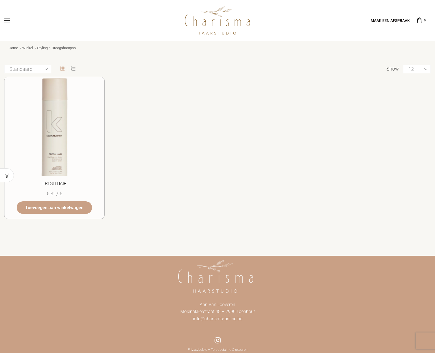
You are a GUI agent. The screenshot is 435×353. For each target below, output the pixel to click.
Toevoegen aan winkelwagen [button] (54, 207)
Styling (42, 48)
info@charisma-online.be (217, 318)
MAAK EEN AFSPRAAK (390, 20)
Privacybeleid (197, 350)
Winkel (27, 48)
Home (13, 48)
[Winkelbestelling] (27, 69)
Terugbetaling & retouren (229, 350)
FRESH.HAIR (54, 183)
